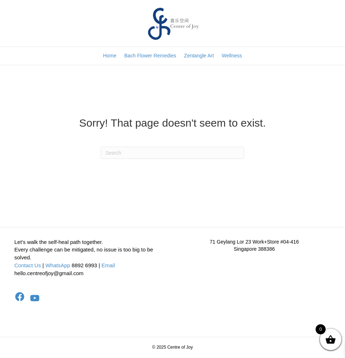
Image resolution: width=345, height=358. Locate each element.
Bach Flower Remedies (150, 55)
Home (109, 55)
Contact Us (27, 265)
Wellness (232, 55)
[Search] (172, 153)
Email (108, 265)
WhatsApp (57, 265)
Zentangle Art (199, 55)
